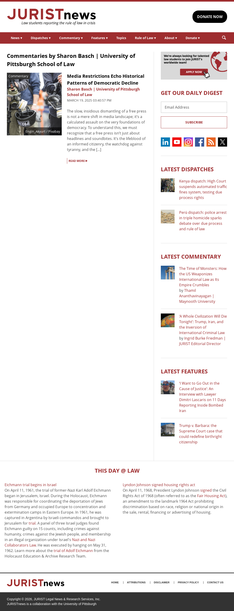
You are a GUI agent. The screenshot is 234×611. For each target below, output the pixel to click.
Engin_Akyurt (35, 131)
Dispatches (40, 38)
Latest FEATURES (184, 371)
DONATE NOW (210, 16)
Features (99, 38)
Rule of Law (145, 38)
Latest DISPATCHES (187, 169)
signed (206, 490)
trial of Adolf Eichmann (73, 550)
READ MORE (78, 160)
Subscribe (194, 122)
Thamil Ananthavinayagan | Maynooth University (197, 296)
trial (32, 523)
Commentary (71, 38)
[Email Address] (194, 107)
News (16, 38)
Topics (121, 38)
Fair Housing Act (211, 495)
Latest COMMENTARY (191, 256)
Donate (193, 38)
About (170, 38)
